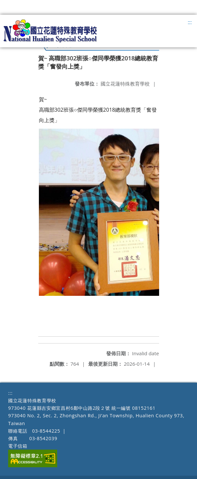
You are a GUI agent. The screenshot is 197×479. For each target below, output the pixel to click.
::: (190, 22)
